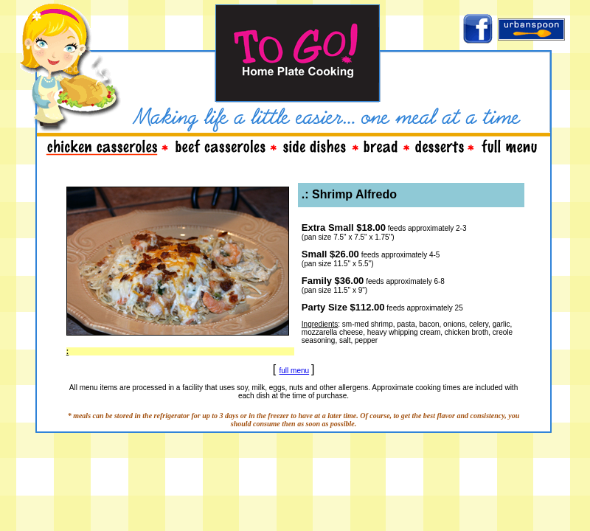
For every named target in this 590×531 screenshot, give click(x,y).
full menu (295, 371)
